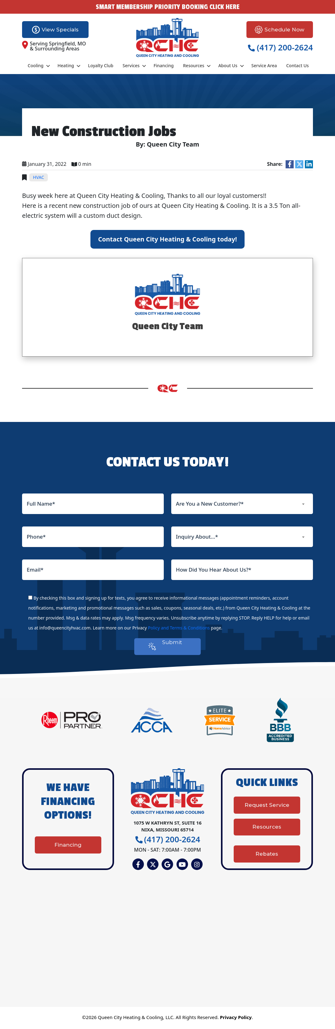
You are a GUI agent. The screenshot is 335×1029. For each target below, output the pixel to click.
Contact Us (297, 65)
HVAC (38, 177)
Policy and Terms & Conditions (179, 628)
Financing (164, 65)
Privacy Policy (236, 1019)
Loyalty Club (100, 65)
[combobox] (242, 503)
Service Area (264, 65)
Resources (193, 65)
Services (131, 65)
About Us (227, 65)
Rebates (266, 853)
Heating (65, 65)
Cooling (36, 65)
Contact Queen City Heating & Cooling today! (167, 239)
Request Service (267, 809)
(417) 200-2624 (280, 47)
